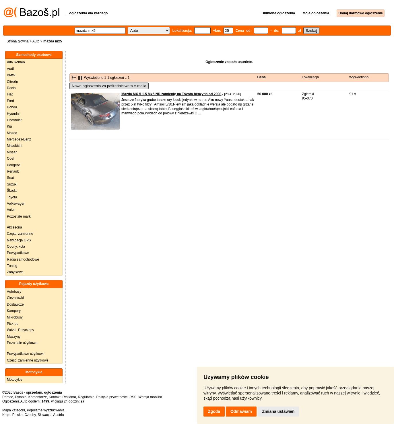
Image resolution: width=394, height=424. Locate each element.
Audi (10, 69)
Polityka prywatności (112, 397)
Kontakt (55, 397)
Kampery (14, 311)
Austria (58, 415)
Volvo (11, 210)
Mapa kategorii (13, 410)
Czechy (30, 415)
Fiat (10, 94)
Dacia (11, 88)
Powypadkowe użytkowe (25, 354)
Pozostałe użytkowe (22, 343)
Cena (261, 77)
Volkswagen (16, 204)
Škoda (12, 191)
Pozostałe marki (19, 216)
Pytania (20, 397)
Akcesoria (14, 227)
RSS (133, 397)
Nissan (12, 152)
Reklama (69, 397)
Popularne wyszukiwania (45, 410)
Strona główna (18, 41)
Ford (10, 101)
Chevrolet (14, 120)
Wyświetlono (358, 77)
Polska (17, 415)
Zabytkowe (15, 272)
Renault (13, 171)
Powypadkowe (18, 253)
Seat (10, 178)
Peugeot (13, 165)
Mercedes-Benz (19, 139)
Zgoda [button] (214, 411)
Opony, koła (16, 247)
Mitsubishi (14, 146)
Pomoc (7, 397)
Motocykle (14, 380)
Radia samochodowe (23, 259)
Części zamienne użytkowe (27, 360)
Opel (10, 159)
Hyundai (13, 114)
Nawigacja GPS (19, 240)
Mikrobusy (15, 317)
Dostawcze (15, 304)
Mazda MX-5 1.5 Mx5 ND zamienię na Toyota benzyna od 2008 (171, 94)
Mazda (12, 133)
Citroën (12, 82)
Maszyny (13, 337)
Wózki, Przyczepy (20, 330)
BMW (11, 75)
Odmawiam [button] (241, 411)
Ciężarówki (15, 298)
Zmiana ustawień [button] (278, 411)
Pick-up (12, 324)
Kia (9, 126)
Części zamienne (20, 234)
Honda (12, 107)
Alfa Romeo (16, 62)
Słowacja (44, 415)
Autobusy (14, 292)
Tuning (12, 266)
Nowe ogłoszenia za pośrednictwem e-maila (109, 86)
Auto (36, 41)
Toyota (12, 197)
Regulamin (86, 397)
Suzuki (12, 184)
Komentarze (37, 397)
